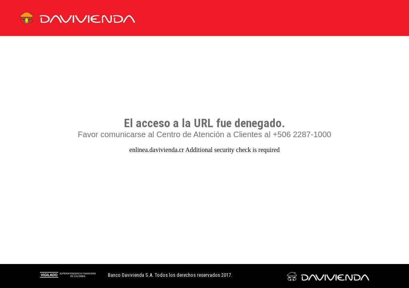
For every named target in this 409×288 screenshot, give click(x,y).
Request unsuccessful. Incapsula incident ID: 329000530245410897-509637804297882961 (204, 144)
